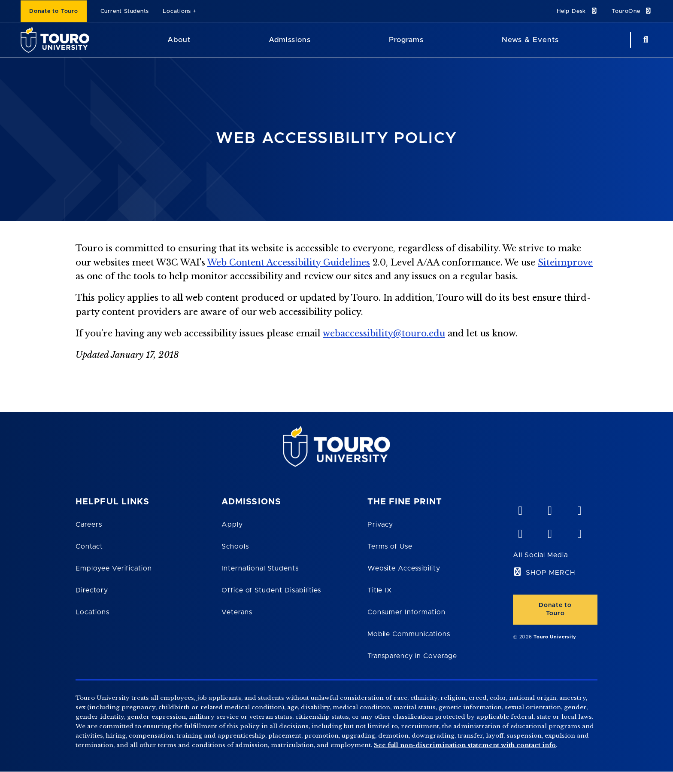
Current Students (124, 11)
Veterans (236, 612)
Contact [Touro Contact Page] (89, 546)
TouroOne (632, 11)
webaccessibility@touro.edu (384, 333)
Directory (92, 590)
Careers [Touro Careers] (89, 524)
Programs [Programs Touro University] (406, 39)
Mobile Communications (408, 634)
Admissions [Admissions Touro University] (290, 39)
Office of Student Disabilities (271, 590)
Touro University (555, 637)
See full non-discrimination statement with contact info (465, 745)
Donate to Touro (53, 11)
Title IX (379, 590)
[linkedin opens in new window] (579, 509)
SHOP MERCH (550, 572)
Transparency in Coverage (412, 656)
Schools (235, 546)
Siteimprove (565, 262)
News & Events (530, 39)
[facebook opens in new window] (520, 532)
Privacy (380, 524)
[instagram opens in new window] (579, 532)
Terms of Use (390, 546)
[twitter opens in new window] (549, 532)
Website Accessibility (403, 568)
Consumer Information (406, 612)
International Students (260, 568)
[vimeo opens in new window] (520, 509)
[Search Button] (644, 40)
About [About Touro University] (179, 39)
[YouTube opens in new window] (549, 509)
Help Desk (577, 11)
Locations (177, 11)
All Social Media (540, 555)
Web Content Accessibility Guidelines (288, 262)
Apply (232, 524)
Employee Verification (114, 568)
